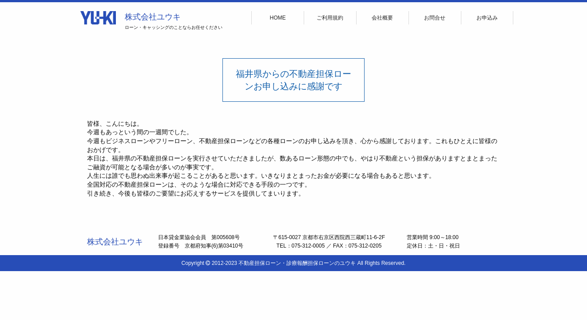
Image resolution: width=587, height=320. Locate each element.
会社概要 (382, 18)
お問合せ (434, 18)
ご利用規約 (330, 18)
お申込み (487, 18)
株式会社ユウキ (153, 16)
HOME (278, 18)
